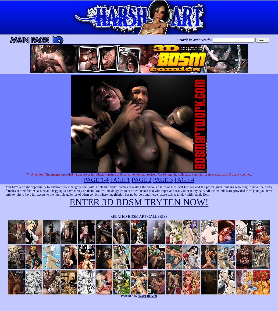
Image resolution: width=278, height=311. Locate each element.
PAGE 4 (184, 179)
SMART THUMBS (147, 296)
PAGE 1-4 (96, 179)
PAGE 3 (163, 179)
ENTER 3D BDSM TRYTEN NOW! (139, 202)
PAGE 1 (120, 179)
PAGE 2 (141, 179)
